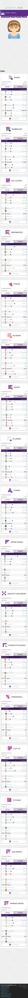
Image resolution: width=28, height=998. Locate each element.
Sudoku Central (5, 986)
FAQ (10, 993)
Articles (3, 995)
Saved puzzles (6, 16)
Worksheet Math (5, 988)
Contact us (3, 989)
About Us (8, 996)
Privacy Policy (4, 991)
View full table (14, 119)
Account (19, 16)
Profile (13, 16)
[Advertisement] (14, 54)
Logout (24, 16)
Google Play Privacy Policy (4, 993)
